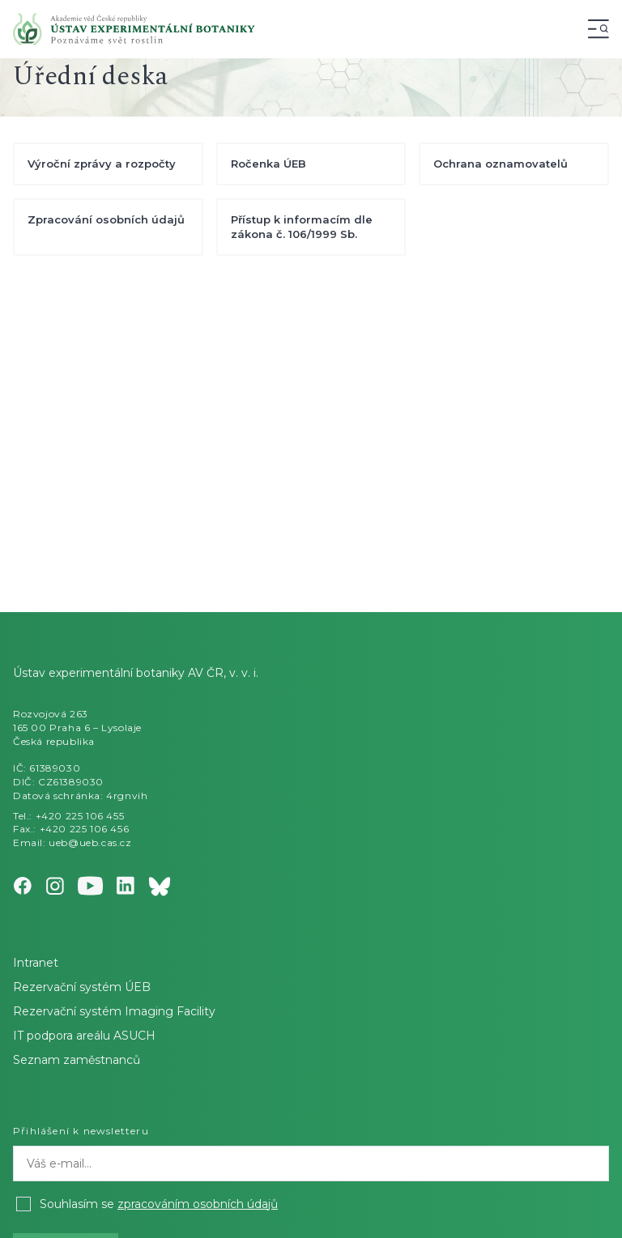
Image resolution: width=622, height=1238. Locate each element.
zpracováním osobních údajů (197, 1204)
